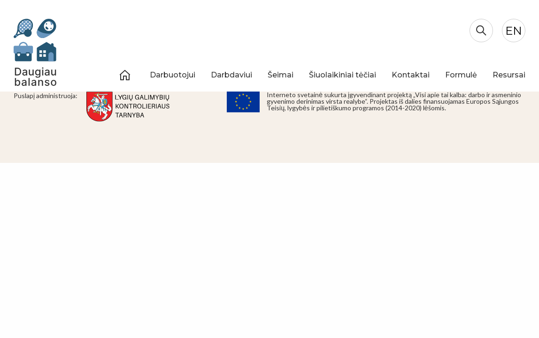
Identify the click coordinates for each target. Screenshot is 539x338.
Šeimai (280, 74)
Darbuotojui (172, 74)
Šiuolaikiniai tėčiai (342, 74)
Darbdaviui (231, 74)
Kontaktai (411, 74)
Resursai (509, 74)
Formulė (461, 74)
